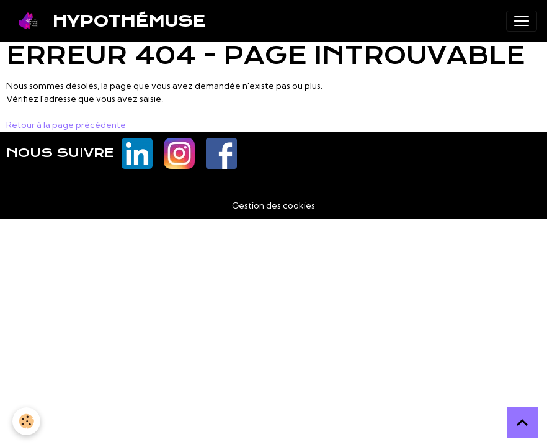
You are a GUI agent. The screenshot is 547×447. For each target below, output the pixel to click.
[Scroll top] (522, 422)
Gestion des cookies (273, 205)
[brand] (107, 21)
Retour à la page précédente (66, 124)
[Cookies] (26, 421)
